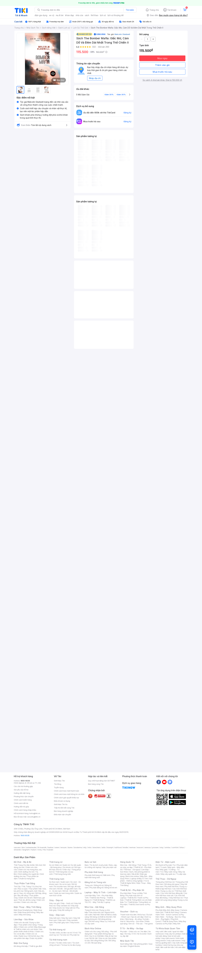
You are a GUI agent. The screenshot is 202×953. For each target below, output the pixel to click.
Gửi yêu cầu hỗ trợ (21, 790)
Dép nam (62, 920)
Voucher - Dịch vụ (129, 911)
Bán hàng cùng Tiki (96, 784)
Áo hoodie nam (60, 886)
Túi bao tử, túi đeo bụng (70, 945)
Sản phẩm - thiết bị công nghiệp (136, 880)
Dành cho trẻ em (25, 898)
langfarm (26, 850)
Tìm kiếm (130, 10)
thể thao (94, 15)
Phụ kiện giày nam (61, 922)
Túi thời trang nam (58, 939)
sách (87, 15)
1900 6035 (25, 835)
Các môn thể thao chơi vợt (171, 894)
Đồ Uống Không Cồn (99, 940)
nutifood (118, 847)
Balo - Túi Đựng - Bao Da (171, 917)
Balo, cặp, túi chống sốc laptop (101, 866)
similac (167, 847)
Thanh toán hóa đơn (128, 915)
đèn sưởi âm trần (167, 947)
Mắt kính (106, 875)
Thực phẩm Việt (35, 889)
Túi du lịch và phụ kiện (99, 865)
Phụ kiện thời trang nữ (93, 875)
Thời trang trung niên (62, 874)
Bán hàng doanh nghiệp (63, 811)
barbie (50, 847)
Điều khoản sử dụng (62, 801)
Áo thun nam (54, 882)
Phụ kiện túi (74, 935)
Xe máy (128, 934)
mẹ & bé (59, 15)
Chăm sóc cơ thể (26, 927)
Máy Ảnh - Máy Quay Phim (169, 907)
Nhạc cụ (103, 921)
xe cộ (51, 15)
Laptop (107, 902)
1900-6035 (25, 781)
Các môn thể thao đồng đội (172, 893)
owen (57, 847)
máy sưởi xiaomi (173, 940)
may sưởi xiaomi (168, 938)
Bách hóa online (132, 876)
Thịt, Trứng (26, 886)
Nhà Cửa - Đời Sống (94, 907)
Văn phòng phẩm (141, 944)
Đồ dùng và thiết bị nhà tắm (101, 917)
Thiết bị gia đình (35, 946)
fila (44, 850)
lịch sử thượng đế (116, 15)
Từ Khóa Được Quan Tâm (168, 928)
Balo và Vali (90, 862)
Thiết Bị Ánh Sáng (171, 912)
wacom (140, 847)
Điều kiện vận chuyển (62, 814)
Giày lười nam (54, 918)
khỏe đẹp (69, 15)
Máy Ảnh (176, 924)
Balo (86, 865)
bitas (182, 847)
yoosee (155, 847)
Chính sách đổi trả (21, 803)
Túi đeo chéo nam (63, 943)
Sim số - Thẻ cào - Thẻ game (141, 924)
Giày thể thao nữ (175, 898)
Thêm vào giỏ (162, 65)
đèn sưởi (167, 931)
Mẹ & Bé (135, 874)
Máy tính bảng (25, 915)
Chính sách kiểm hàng (23, 800)
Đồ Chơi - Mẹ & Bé (22, 862)
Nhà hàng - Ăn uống (133, 919)
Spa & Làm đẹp (137, 917)
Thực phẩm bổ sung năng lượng (172, 899)
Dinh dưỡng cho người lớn (28, 874)
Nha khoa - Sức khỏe (135, 921)
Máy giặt (163, 870)
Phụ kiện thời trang (94, 872)
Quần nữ (66, 865)
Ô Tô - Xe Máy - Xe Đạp (131, 928)
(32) (94, 47)
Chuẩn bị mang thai (26, 879)
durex (70, 847)
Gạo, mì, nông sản (27, 893)
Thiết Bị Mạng (98, 900)
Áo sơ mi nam (65, 884)
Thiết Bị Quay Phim (170, 921)
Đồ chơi (39, 865)
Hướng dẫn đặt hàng (22, 793)
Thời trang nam (56, 879)
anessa (147, 847)
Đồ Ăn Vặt (93, 938)
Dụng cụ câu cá (167, 891)
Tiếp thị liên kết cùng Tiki (64, 808)
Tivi (161, 872)
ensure (63, 847)
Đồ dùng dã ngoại (172, 884)
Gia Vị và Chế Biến (96, 936)
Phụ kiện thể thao (172, 886)
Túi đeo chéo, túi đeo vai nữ (60, 933)
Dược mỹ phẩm (36, 938)
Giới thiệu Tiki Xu (60, 804)
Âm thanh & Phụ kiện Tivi (166, 865)
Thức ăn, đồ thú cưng (26, 900)
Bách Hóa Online (93, 928)
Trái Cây (17, 886)
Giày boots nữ (58, 908)
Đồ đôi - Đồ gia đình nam (67, 889)
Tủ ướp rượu (181, 874)
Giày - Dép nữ (56, 900)
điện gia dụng (41, 15)
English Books (134, 946)
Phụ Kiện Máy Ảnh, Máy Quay (167, 910)
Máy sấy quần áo (168, 874)
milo (89, 847)
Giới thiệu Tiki (59, 781)
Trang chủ (154, 10)
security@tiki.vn (33, 817)
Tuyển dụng (59, 787)
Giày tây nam (66, 918)
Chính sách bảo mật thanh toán (66, 791)
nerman (132, 847)
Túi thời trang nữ (57, 929)
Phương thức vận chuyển (24, 796)
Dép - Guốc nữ (67, 903)
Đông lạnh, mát (31, 891)
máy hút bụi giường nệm (170, 941)
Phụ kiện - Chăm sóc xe (130, 931)
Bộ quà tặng (96, 943)
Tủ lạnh (163, 867)
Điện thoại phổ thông (26, 912)
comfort (175, 847)
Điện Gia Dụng (21, 943)
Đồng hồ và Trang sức (95, 882)
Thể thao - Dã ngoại (132, 870)
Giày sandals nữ (63, 906)
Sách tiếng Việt (126, 944)
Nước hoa (23, 936)
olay (161, 847)
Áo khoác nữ (68, 867)
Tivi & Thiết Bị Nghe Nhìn (134, 882)
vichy (39, 850)
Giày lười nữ (70, 908)
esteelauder (31, 847)
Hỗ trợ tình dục (34, 936)
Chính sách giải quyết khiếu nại (66, 798)
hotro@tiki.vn (34, 813)
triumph (110, 847)
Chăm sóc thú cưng (92, 931)
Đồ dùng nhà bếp (21, 946)
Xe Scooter (141, 934)
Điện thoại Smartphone (23, 910)
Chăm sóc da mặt (21, 922)
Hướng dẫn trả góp (21, 807)
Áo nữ (51, 865)
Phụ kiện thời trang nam (100, 876)
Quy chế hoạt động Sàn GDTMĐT (101, 781)
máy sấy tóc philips (173, 934)
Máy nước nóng (171, 872)
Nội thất (96, 915)
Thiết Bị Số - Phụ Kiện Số (132, 890)
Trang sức (89, 885)
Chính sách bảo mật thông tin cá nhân (69, 794)
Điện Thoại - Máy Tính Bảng (27, 907)
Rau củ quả (22, 889)
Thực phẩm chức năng (27, 925)
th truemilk (42, 847)
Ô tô (134, 934)
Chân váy (66, 870)
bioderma (78, 847)
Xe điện (144, 931)
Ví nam (52, 943)
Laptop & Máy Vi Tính (139, 879)
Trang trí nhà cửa (91, 910)
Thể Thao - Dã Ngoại (166, 879)
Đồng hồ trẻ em (111, 888)
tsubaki (50, 850)
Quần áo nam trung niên (64, 893)
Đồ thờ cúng (94, 921)
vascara (17, 847)
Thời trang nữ (55, 862)
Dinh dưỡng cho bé (26, 872)
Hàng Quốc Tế (127, 862)
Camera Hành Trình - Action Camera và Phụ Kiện (171, 914)
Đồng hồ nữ (98, 885)
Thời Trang (141, 865)
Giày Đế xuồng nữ (65, 910)
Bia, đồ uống (23, 895)
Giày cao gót (54, 903)
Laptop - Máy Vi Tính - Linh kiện (100, 892)
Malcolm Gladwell (122, 34)
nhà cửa (79, 15)
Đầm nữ (58, 865)
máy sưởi (159, 931)
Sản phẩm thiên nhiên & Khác (28, 930)
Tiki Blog (57, 784)
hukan (33, 850)
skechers (96, 847)
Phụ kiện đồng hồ (96, 888)
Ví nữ (75, 933)
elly (84, 847)
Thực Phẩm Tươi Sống (24, 883)
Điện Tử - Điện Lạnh (165, 862)
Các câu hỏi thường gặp (23, 786)
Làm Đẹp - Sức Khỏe (23, 919)
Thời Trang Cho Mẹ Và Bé (24, 865)
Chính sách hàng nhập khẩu (25, 810)
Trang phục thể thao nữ (165, 882)
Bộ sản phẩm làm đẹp (28, 937)
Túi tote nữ (64, 935)
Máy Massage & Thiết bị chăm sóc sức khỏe (30, 928)
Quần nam (65, 882)
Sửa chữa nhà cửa (96, 912)
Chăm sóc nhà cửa (29, 902)
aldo (104, 847)
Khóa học (141, 915)
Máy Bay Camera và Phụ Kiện (171, 922)
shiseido (17, 850)
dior (23, 847)
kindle (125, 847)
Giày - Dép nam (57, 915)
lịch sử (103, 15)
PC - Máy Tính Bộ (96, 902)
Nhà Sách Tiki (127, 941)
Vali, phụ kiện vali (109, 867)
